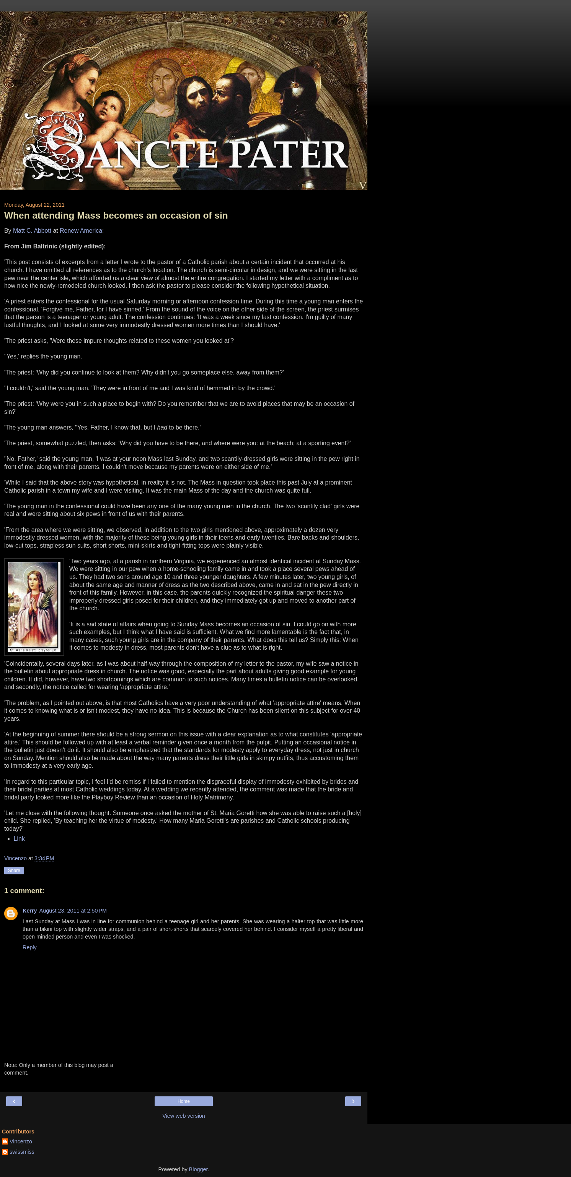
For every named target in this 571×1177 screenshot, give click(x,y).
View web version (183, 1116)
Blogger (198, 1169)
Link (19, 838)
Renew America (81, 230)
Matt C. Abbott (32, 230)
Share (14, 870)
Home (184, 1101)
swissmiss (22, 1152)
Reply (30, 947)
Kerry (30, 911)
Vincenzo (21, 1141)
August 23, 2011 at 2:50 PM (73, 911)
